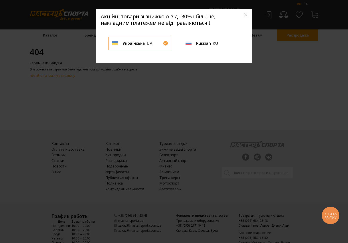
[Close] (245, 15)
